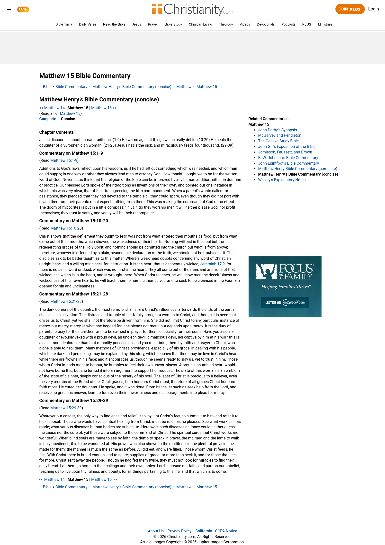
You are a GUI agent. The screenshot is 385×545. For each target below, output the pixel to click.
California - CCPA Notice (216, 531)
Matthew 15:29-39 (66, 408)
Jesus (136, 24)
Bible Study (173, 24)
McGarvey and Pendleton (279, 135)
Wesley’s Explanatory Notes (282, 180)
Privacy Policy (180, 531)
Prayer (153, 24)
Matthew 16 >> (104, 108)
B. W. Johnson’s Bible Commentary (288, 157)
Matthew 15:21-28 (66, 301)
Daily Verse (87, 24)
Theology (226, 24)
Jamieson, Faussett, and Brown (285, 152)
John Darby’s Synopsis (277, 130)
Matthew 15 (207, 86)
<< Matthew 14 (52, 108)
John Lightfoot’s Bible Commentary (288, 163)
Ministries (325, 24)
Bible (47, 86)
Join (350, 9)
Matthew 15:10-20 (66, 228)
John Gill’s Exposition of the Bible (286, 146)
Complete (47, 118)
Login (373, 9)
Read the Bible (114, 24)
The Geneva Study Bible (278, 141)
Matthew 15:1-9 (63, 160)
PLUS (306, 24)
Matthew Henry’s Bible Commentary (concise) (131, 86)
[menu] (9, 10)
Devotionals (266, 24)
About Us (156, 531)
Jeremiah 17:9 (212, 264)
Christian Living (200, 24)
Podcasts (288, 24)
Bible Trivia (63, 24)
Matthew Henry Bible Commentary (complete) (297, 168)
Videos (245, 24)
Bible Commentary (71, 86)
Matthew (183, 86)
